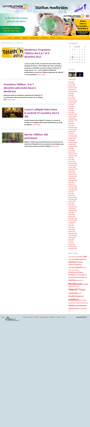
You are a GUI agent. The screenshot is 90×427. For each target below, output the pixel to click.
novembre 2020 (72, 142)
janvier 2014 (71, 216)
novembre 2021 (72, 137)
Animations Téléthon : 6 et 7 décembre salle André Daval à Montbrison (20, 87)
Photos (52, 37)
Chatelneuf (78, 265)
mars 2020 (71, 150)
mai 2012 (70, 241)
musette (85, 284)
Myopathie (71, 286)
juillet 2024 (71, 106)
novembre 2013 (72, 220)
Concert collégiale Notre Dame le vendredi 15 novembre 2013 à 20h (41, 112)
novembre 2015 (72, 199)
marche (71, 280)
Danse (81, 272)
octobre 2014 (72, 208)
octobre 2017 (72, 178)
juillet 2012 (71, 239)
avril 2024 (71, 110)
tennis (80, 300)
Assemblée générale (79, 259)
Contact (59, 37)
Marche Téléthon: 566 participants (36, 136)
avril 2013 (71, 225)
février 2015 (71, 205)
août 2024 (71, 104)
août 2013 (71, 224)
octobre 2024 (72, 103)
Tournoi (78, 303)
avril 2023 (71, 123)
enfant (77, 275)
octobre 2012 (72, 237)
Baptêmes (72, 262)
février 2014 (71, 214)
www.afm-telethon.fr (81, 317)
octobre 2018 (72, 167)
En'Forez (71, 275)
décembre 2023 (72, 114)
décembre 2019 (72, 154)
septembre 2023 (72, 120)
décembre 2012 (72, 233)
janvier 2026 (71, 86)
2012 (69, 256)
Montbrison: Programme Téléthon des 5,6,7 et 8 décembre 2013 (37, 53)
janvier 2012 (71, 244)
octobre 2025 (72, 89)
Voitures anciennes (80, 308)
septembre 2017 (72, 180)
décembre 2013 (72, 218)
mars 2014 (71, 212)
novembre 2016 (72, 188)
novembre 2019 (72, 155)
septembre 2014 (72, 210)
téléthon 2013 (84, 303)
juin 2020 (70, 148)
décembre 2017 (72, 174)
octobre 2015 (72, 201)
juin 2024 (70, 108)
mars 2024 (71, 112)
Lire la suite (42, 74)
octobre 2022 (72, 131)
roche (79, 293)
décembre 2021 (72, 135)
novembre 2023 (72, 116)
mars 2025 (71, 97)
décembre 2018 (72, 163)
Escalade (82, 275)
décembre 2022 (72, 127)
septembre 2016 (72, 189)
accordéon (79, 256)
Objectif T (17, 37)
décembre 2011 (72, 246)
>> (84, 46)
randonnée (73, 293)
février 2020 (71, 152)
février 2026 (71, 84)
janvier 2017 (71, 184)
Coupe (73, 270)
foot (86, 275)
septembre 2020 (72, 146)
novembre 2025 (72, 87)
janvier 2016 (71, 195)
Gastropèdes (77, 277)
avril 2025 (71, 95)
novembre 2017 (72, 176)
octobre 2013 (72, 222)
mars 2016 (71, 193)
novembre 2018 (72, 165)
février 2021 (71, 140)
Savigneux (79, 296)
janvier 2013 (71, 231)
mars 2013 (71, 227)
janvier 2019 (71, 161)
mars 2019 (71, 159)
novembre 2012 (72, 235)
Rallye (83, 290)
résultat (71, 296)
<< (70, 46)
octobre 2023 (72, 118)
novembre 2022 (72, 129)
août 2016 (71, 191)
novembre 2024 (72, 101)
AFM (85, 257)
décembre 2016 (72, 186)
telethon (73, 299)
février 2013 (71, 229)
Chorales (71, 267)
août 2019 (71, 157)
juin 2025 (70, 93)
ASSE (70, 259)
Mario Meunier (79, 280)
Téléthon (24, 37)
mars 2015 (71, 203)
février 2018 (71, 171)
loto (86, 277)
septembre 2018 (72, 169)
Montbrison (75, 283)
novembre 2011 (72, 248)
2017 (75, 256)
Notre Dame (76, 286)
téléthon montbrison (77, 305)
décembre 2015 (72, 197)
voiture (71, 308)
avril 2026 (71, 82)
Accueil (9, 37)
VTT (69, 310)
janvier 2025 (71, 99)
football (70, 277)
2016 (72, 256)
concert (78, 267)
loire (83, 277)
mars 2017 (71, 182)
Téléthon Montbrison (51, 8)
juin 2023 (70, 121)
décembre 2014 (72, 207)
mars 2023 (71, 125)
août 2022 (71, 133)
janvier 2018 (71, 172)
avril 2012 (71, 243)
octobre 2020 (72, 144)
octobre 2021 (72, 138)
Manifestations (34, 37)
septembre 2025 (72, 91)
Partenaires (44, 37)
